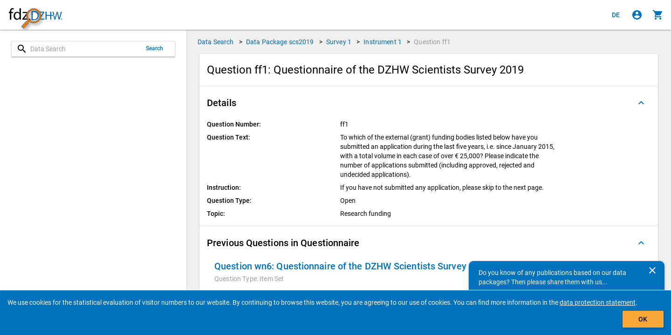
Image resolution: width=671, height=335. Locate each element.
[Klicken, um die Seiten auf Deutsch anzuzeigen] (616, 15)
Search (155, 48)
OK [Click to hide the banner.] (642, 319)
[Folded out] (641, 103)
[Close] (652, 270)
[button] (428, 103)
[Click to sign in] (637, 15)
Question (432, 42)
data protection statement (598, 302)
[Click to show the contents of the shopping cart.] (658, 15)
